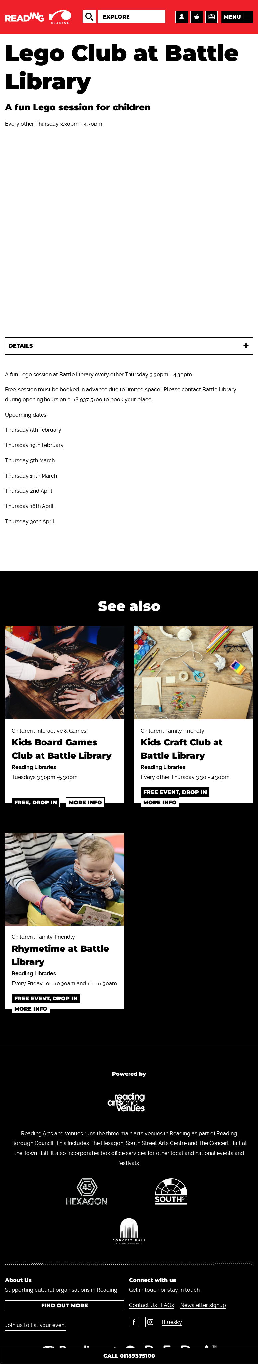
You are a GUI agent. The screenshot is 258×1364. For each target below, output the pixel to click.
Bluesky (172, 1322)
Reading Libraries (34, 767)
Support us (211, 17)
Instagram (150, 1322)
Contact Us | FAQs (151, 1305)
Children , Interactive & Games (65, 745)
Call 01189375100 (129, 1356)
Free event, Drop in (175, 792)
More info (85, 802)
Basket (196, 17)
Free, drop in (35, 802)
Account (181, 17)
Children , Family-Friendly (194, 745)
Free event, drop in (46, 998)
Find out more (64, 1305)
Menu (232, 17)
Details (21, 346)
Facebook (134, 1322)
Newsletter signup (203, 1305)
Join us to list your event (35, 1325)
